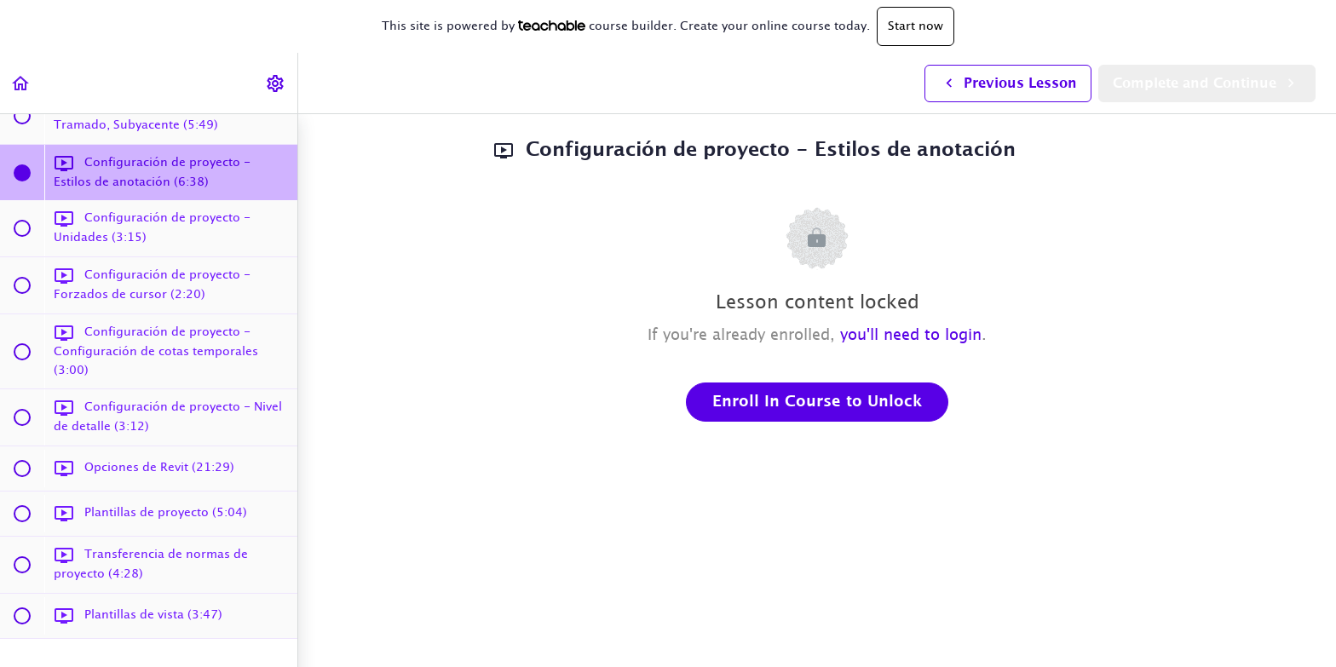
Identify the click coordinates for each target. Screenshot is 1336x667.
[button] (21, 83)
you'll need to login (911, 335)
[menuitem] (276, 83)
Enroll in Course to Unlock (817, 402)
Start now (915, 26)
